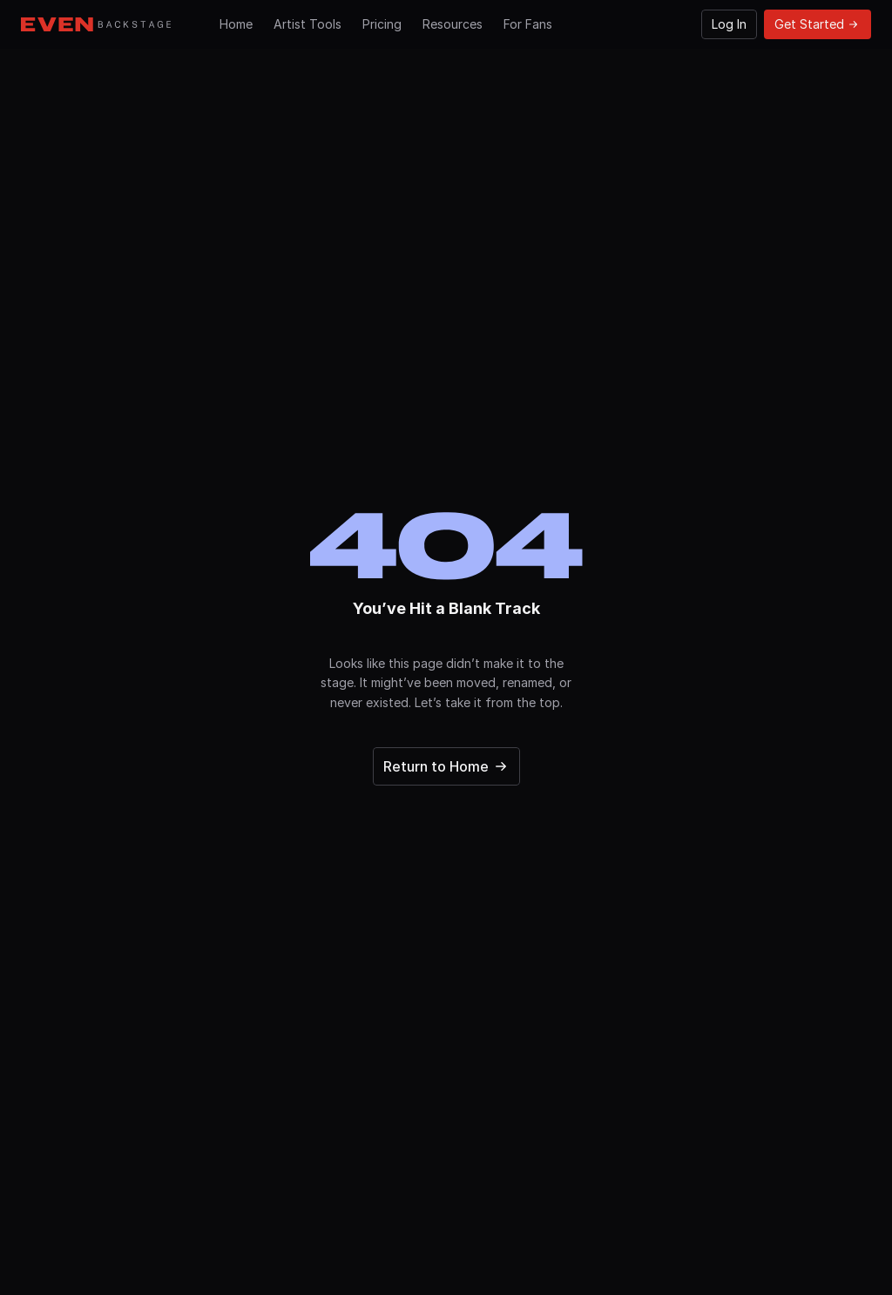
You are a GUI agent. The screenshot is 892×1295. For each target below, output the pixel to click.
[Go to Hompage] (96, 24)
